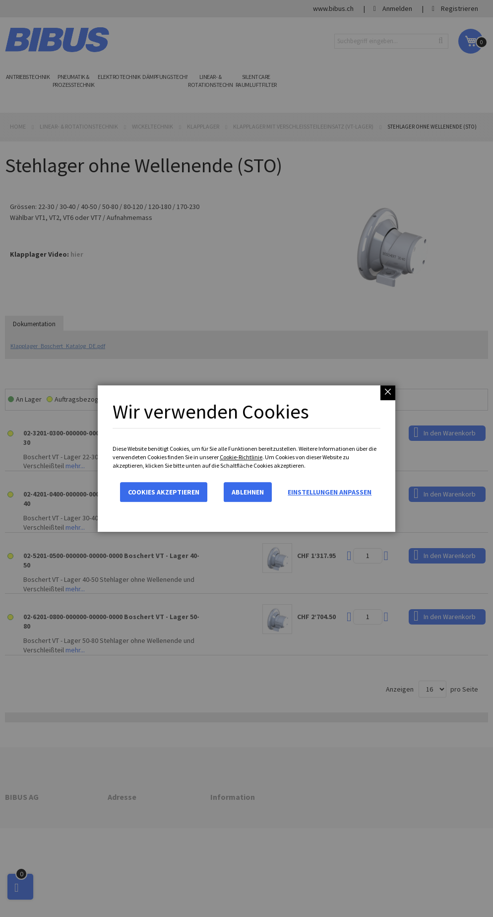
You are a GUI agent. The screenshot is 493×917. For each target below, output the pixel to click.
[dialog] (246, 458)
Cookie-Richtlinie (241, 457)
